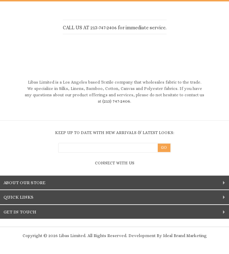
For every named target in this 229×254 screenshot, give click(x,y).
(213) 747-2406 (116, 101)
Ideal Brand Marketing (185, 235)
